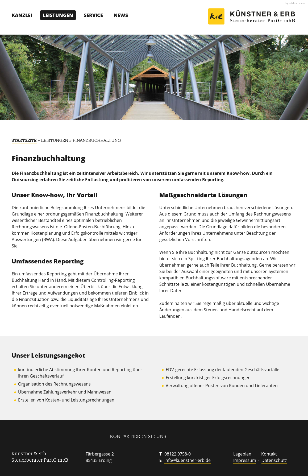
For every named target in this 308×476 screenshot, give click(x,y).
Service (93, 15)
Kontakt (269, 454)
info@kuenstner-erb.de (187, 460)
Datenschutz (274, 460)
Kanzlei (22, 15)
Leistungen (58, 15)
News (121, 15)
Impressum (244, 460)
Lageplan (242, 454)
